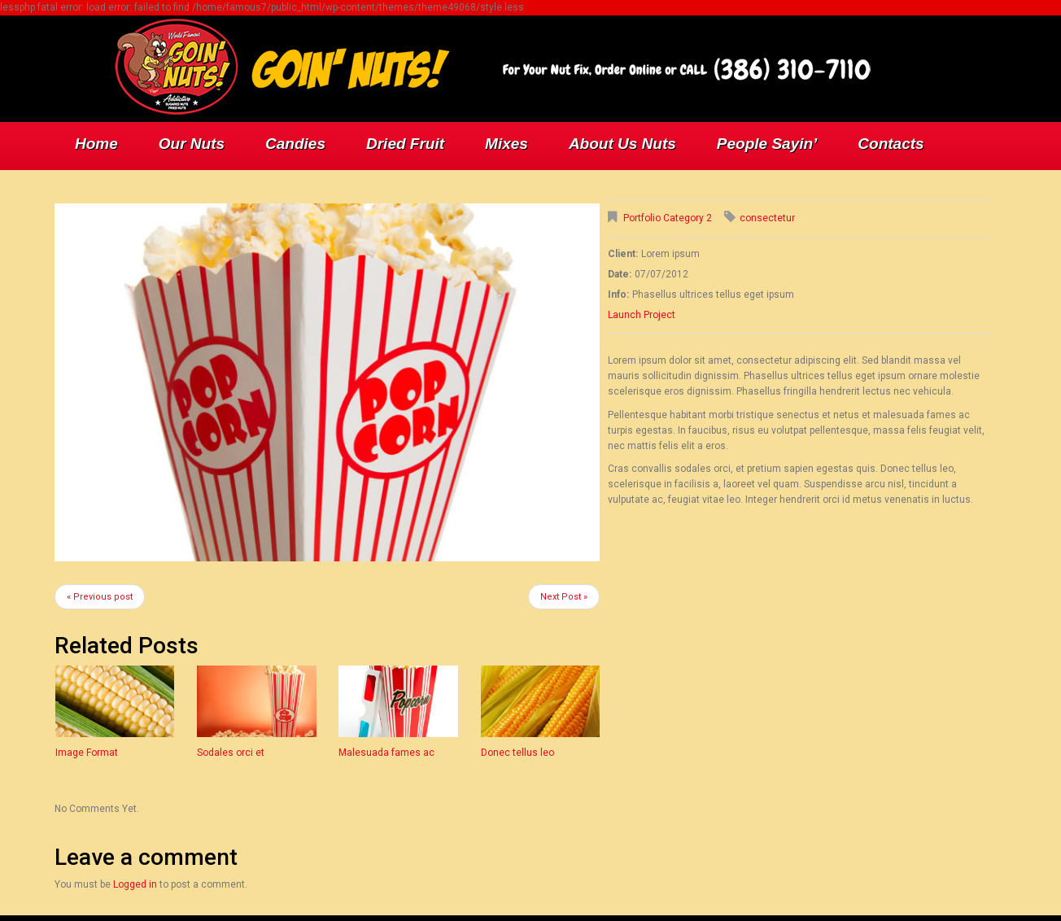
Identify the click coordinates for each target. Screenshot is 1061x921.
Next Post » (563, 596)
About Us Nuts (622, 143)
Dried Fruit (405, 143)
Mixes (506, 143)
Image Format (86, 752)
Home (96, 143)
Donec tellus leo (517, 752)
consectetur (767, 218)
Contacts (890, 143)
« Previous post (100, 596)
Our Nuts (192, 143)
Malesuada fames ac (386, 752)
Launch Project (641, 315)
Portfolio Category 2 (667, 218)
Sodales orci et (230, 752)
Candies (295, 143)
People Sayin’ (767, 143)
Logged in (135, 884)
